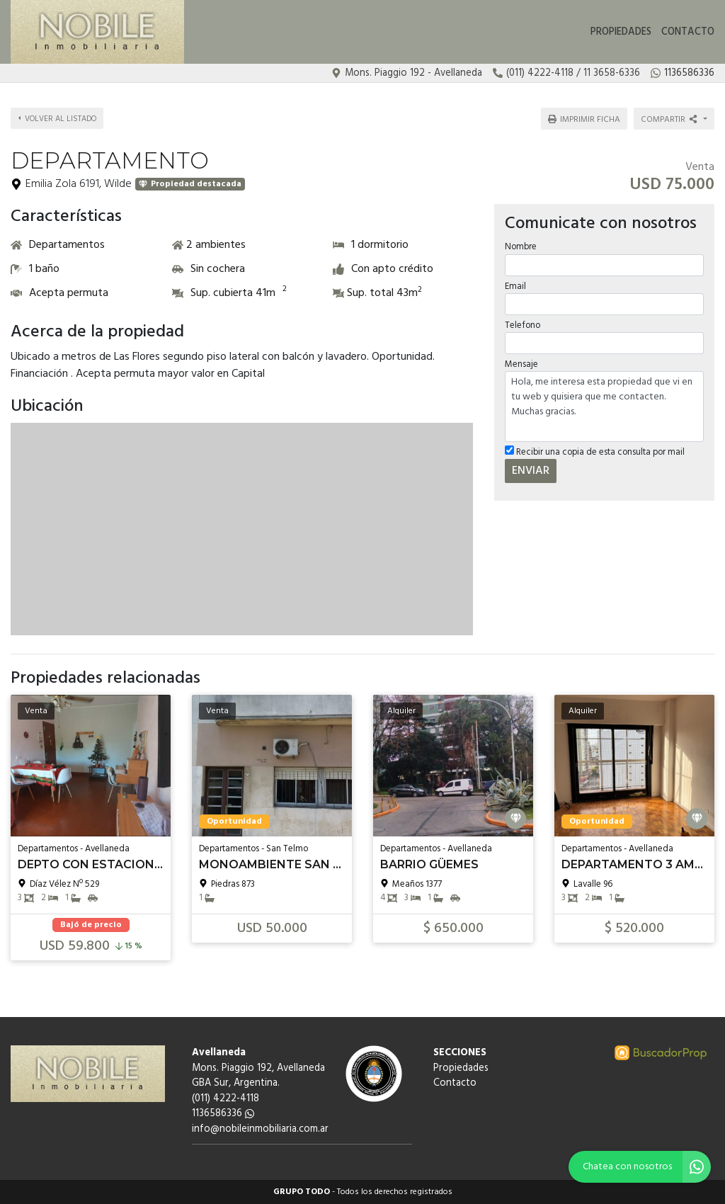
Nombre (521, 247)
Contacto (687, 32)
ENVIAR (530, 471)
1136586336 (223, 1114)
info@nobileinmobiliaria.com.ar (260, 1129)
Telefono (522, 324)
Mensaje (521, 364)
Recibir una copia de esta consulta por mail (595, 452)
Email (515, 286)
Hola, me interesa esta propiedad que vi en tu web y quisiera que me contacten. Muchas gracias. (604, 406)
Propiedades (620, 32)
